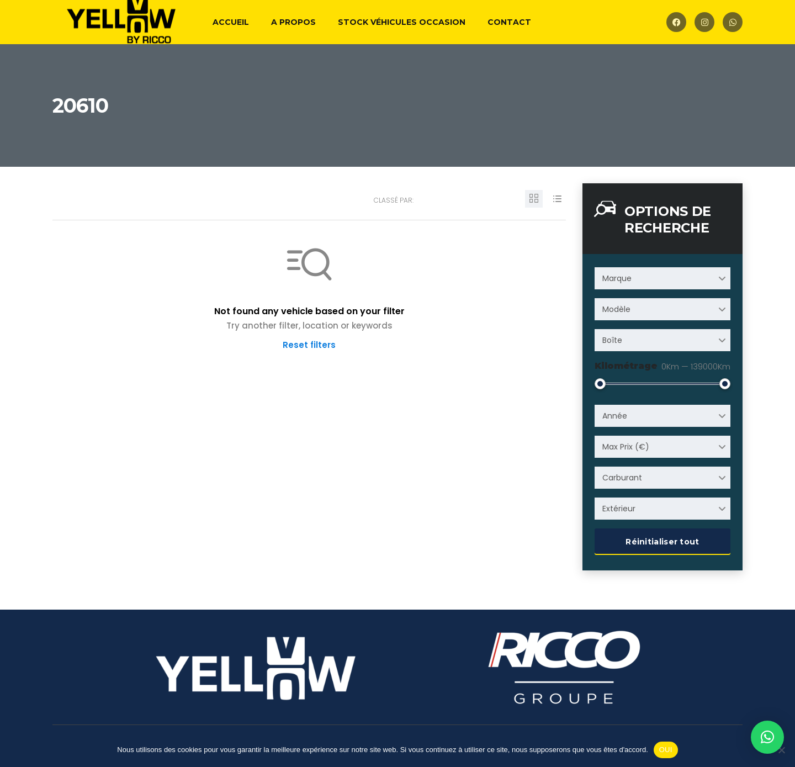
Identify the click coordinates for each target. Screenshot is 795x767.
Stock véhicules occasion (401, 22)
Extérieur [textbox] (618, 508)
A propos (293, 22)
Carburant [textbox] (622, 477)
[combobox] (662, 278)
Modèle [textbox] (616, 309)
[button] (767, 737)
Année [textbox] (614, 415)
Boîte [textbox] (612, 340)
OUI (665, 749)
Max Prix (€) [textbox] (625, 446)
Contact (509, 22)
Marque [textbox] (617, 278)
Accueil (231, 22)
